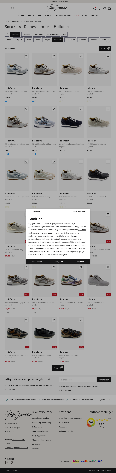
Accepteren (37, 261)
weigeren (59, 261)
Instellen (80, 261)
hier (61, 248)
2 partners (82, 230)
